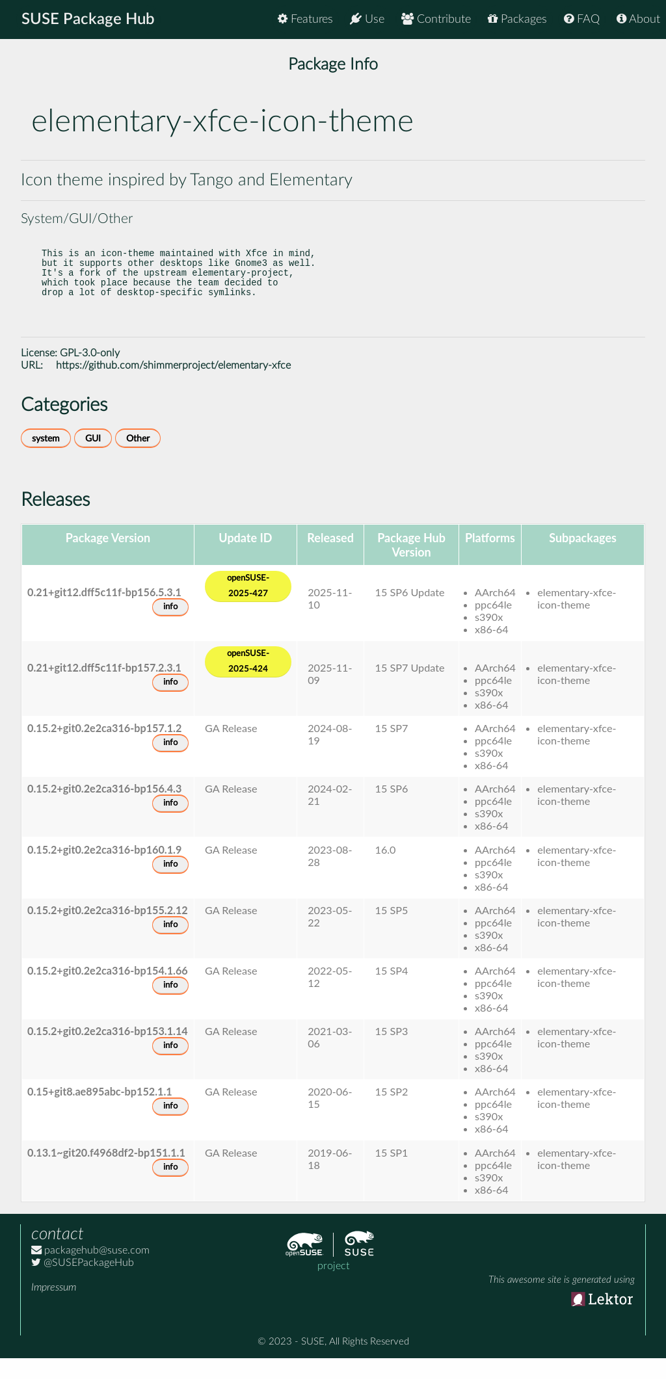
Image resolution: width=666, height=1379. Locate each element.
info (170, 628)
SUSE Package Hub (88, 19)
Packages (517, 19)
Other (138, 459)
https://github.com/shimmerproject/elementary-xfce (173, 386)
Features (305, 19)
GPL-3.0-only (90, 374)
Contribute (436, 19)
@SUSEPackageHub (82, 1283)
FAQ (582, 19)
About (638, 19)
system (46, 459)
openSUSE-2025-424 (248, 682)
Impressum (53, 1308)
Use (367, 19)
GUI (93, 459)
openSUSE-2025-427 (248, 607)
